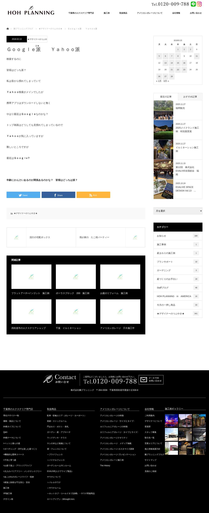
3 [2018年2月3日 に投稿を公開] (190, 49)
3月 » (166, 81)
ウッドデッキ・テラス (57, 438)
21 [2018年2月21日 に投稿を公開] (172, 70)
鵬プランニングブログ (154, 454)
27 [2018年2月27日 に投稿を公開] (165, 76)
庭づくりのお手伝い (178, 279)
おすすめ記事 (190, 96)
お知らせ (178, 236)
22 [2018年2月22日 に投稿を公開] (178, 70)
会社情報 (176, 13)
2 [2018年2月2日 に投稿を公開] (184, 49)
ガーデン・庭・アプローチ (59, 432)
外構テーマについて (12, 438)
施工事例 (178, 244)
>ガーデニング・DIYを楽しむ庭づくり (20, 449)
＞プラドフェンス (55, 454)
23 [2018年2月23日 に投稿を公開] (184, 70)
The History (105, 465)
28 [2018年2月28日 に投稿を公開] (172, 76)
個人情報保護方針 (152, 449)
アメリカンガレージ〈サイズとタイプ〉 (117, 421)
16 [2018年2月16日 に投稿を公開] (184, 63)
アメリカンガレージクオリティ (114, 438)
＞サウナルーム (54, 488)
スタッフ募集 (150, 432)
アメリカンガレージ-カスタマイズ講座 (117, 449)
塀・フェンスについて (57, 449)
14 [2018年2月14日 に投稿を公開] (172, 63)
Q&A (5, 432)
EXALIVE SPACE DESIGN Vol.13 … (186, 189)
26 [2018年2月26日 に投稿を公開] (159, 76)
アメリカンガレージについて (149, 13)
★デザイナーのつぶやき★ (37, 40)
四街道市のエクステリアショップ (28, 328)
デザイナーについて (153, 421)
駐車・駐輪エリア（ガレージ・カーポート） (66, 415)
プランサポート (178, 261)
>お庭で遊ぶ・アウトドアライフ (17, 465)
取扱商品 (123, 13)
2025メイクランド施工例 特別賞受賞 (187, 129)
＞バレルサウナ (54, 482)
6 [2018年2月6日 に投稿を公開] (165, 56)
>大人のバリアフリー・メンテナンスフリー (22, 471)
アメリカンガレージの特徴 (112, 415)
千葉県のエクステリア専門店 (81, 13)
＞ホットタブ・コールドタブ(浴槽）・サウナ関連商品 (71, 493)
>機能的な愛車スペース (13, 454)
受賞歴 (148, 426)
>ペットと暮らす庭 (11, 443)
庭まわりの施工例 (178, 253)
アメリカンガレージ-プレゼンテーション (118, 454)
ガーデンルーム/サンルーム (59, 465)
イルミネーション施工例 (187, 149)
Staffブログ (178, 287)
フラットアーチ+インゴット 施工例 (30, 293)
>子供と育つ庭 (9, 460)
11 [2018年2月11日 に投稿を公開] (197, 56)
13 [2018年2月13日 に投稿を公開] (165, 63)
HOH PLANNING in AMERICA (178, 296)
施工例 (107, 13)
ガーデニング (178, 270)
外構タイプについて (12, 426)
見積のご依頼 (150, 471)
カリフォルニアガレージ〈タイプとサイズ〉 (119, 432)
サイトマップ (150, 460)
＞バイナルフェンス (56, 460)
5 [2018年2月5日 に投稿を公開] (159, 56)
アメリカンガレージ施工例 (112, 460)
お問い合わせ (196, 13)
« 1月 (158, 81)
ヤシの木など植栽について (59, 443)
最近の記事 (166, 96)
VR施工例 (7, 493)
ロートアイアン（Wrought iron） (61, 499)
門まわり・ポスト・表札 (58, 426)
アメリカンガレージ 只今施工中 (117, 328)
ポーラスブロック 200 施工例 (72, 293)
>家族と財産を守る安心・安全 (16, 482)
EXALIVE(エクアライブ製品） (60, 471)
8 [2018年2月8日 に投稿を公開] (177, 56)
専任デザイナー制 (11, 415)
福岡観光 (180, 108)
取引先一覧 (149, 438)
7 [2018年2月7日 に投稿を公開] (171, 56)
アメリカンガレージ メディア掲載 (115, 443)
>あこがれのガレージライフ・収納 (18, 477)
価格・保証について (12, 421)
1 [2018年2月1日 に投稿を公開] (177, 49)
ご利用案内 (149, 415)
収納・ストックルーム (57, 421)
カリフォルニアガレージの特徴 (114, 426)
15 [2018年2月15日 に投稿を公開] (178, 63)
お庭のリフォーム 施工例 (114, 293)
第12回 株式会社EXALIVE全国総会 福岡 (187, 171)
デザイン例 (8, 499)
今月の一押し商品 (178, 305)
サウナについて (54, 477)
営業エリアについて (153, 443)
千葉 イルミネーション (68, 328)
